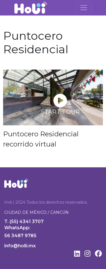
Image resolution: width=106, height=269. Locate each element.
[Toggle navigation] (84, 7)
